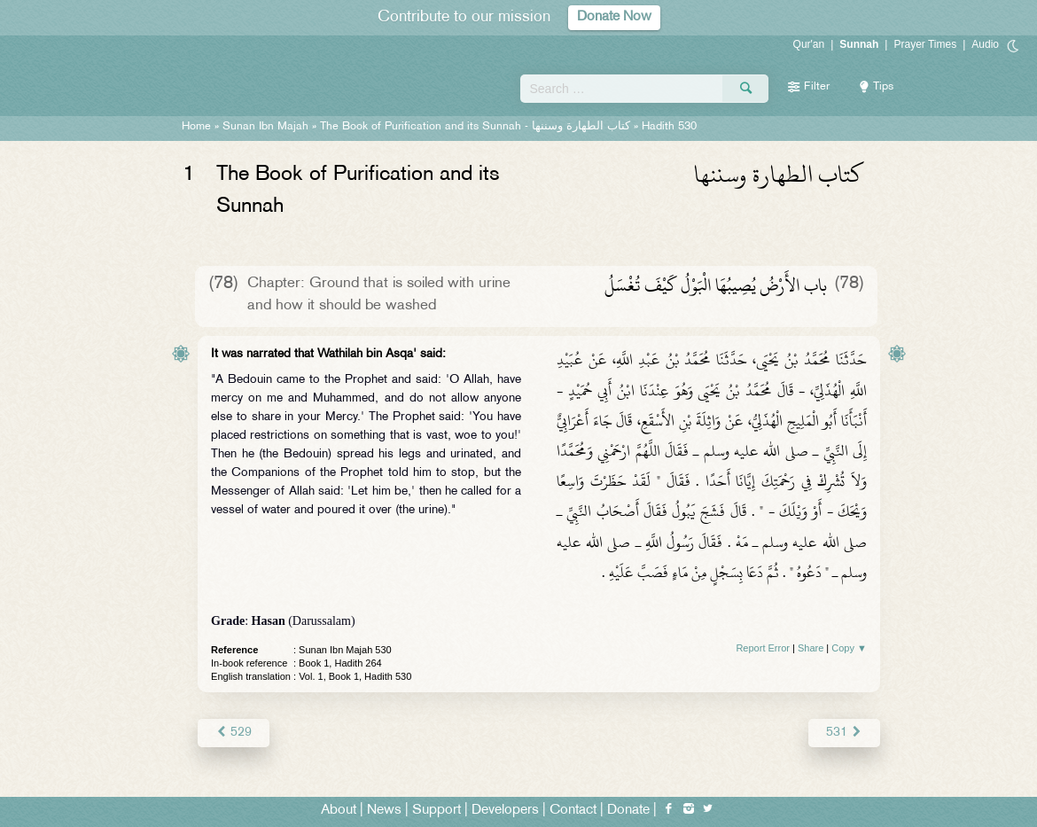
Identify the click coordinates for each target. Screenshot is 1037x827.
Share (810, 648)
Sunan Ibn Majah (265, 126)
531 (844, 732)
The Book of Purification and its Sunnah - (477, 126)
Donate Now (614, 17)
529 (233, 732)
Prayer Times (924, 44)
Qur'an (809, 44)
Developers (505, 810)
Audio (985, 44)
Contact (573, 810)
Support (436, 810)
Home (196, 126)
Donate (628, 810)
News (384, 810)
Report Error (763, 648)
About (338, 810)
